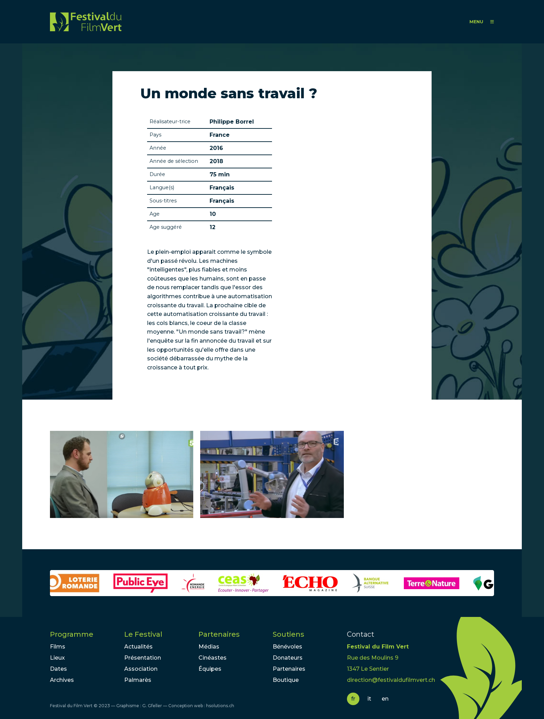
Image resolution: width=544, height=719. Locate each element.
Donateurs (288, 657)
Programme (71, 634)
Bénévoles (287, 646)
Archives (62, 680)
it (369, 698)
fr (353, 698)
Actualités (138, 646)
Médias (208, 646)
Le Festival (143, 634)
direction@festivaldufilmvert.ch (391, 680)
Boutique (286, 680)
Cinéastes (212, 657)
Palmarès (137, 680)
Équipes (209, 669)
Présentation (142, 657)
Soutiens (288, 634)
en (385, 698)
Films (57, 646)
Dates (58, 669)
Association (141, 669)
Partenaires (219, 634)
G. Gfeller (152, 705)
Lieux (57, 657)
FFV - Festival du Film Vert (85, 21)
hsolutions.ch (220, 705)
